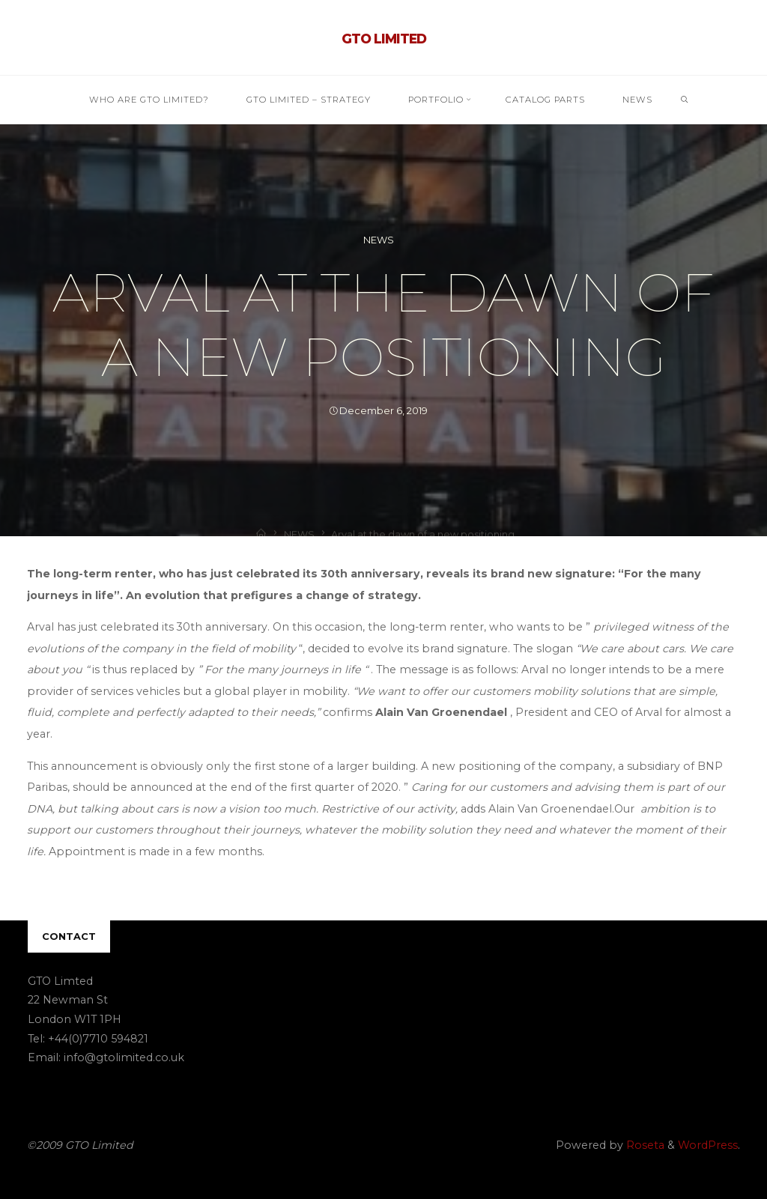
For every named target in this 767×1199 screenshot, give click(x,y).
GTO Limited (384, 38)
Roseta (643, 1145)
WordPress (708, 1145)
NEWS (378, 240)
